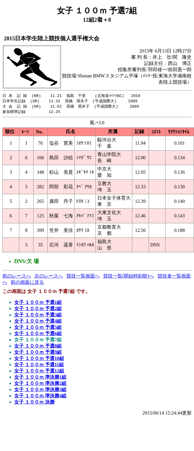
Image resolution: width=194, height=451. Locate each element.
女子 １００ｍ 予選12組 (39, 371)
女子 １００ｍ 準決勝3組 (40, 390)
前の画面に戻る (27, 283)
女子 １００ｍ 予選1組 (38, 303)
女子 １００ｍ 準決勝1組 (40, 378)
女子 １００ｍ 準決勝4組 (40, 396)
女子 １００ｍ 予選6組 (38, 334)
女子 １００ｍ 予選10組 (39, 359)
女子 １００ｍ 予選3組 (38, 315)
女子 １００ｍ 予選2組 (38, 309)
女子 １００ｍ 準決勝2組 (40, 384)
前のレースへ (16, 277)
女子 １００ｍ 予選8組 (38, 347)
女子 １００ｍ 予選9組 (38, 353)
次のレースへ (48, 277)
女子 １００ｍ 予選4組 (38, 322)
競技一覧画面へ (83, 277)
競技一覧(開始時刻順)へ (128, 277)
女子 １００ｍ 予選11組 (39, 365)
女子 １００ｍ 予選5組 (38, 328)
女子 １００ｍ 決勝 (34, 403)
